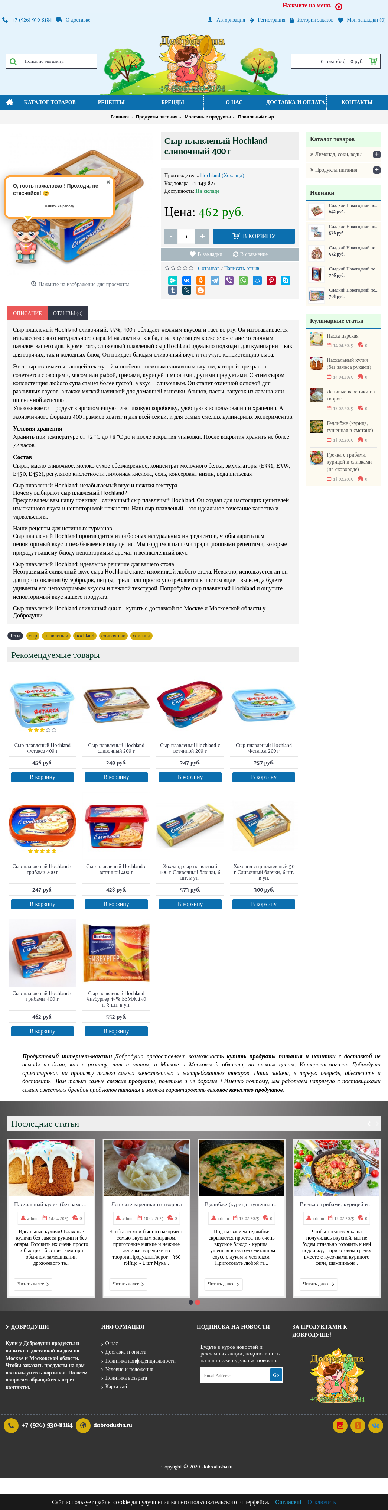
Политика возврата (124, 1378)
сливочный (113, 636)
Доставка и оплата (123, 1352)
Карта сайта (116, 1386)
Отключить (321, 1502)
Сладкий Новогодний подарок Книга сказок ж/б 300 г (354, 269)
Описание (27, 313)
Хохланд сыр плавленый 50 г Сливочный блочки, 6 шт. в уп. (264, 872)
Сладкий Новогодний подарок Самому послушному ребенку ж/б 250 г (354, 290)
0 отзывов (209, 268)
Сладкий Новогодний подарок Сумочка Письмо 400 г (354, 226)
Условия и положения (127, 1369)
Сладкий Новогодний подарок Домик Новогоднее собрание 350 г (354, 248)
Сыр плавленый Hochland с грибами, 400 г (43, 996)
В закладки (210, 254)
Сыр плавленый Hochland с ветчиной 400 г (116, 869)
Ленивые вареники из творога (351, 395)
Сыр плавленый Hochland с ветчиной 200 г (190, 748)
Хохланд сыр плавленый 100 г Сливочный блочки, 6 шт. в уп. (190, 872)
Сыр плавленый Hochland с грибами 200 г (43, 869)
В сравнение (254, 254)
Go (276, 1375)
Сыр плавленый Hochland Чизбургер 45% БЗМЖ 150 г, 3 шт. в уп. (116, 999)
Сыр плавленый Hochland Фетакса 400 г (42, 748)
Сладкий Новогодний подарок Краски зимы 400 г (354, 205)
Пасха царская (343, 336)
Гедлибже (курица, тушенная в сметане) (350, 426)
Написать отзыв (242, 268)
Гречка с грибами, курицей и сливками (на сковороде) (349, 462)
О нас (109, 1343)
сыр (33, 636)
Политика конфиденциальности (138, 1361)
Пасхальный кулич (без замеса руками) (349, 363)
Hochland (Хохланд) (222, 175)
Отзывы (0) (68, 313)
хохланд (141, 636)
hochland (84, 636)
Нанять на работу (59, 206)
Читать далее (33, 1284)
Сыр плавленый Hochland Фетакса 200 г (264, 748)
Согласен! (288, 1502)
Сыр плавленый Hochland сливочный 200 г (116, 748)
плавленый (56, 636)
